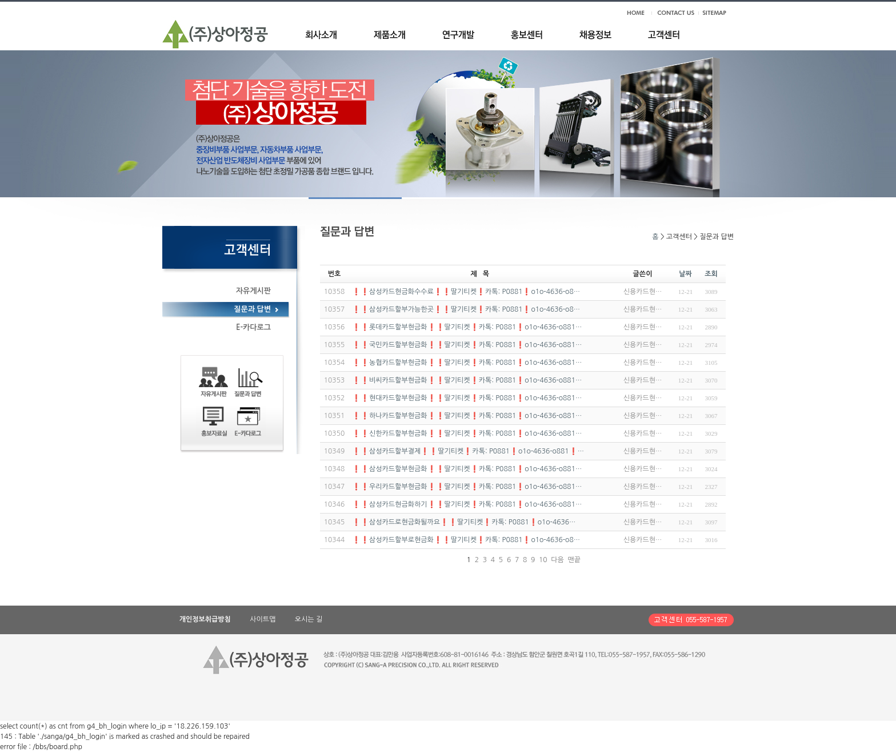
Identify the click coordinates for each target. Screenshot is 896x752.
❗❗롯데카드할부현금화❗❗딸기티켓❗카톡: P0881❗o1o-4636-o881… (467, 327)
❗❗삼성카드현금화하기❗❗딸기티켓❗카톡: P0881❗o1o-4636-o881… (467, 504)
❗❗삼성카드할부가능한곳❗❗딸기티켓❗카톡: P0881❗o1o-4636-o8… (466, 309)
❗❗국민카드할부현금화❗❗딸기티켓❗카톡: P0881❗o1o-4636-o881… (467, 344)
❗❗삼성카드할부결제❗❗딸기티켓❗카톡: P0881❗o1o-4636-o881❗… (468, 451)
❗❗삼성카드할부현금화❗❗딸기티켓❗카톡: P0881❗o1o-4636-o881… (467, 468)
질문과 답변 (252, 309)
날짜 (685, 273)
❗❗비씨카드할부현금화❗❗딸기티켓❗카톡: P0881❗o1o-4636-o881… (467, 380)
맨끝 (574, 559)
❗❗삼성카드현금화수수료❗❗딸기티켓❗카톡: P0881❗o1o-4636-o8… (466, 291)
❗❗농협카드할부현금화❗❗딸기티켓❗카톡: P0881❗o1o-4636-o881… (467, 362)
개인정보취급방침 (205, 619)
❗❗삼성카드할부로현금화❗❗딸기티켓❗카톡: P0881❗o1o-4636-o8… (466, 539)
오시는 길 (308, 619)
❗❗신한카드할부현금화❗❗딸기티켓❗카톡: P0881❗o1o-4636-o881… (467, 433)
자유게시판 (253, 291)
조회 (711, 273)
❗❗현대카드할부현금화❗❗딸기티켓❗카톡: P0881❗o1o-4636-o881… (467, 398)
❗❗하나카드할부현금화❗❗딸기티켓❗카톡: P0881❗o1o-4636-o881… (467, 415)
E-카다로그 (253, 327)
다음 (557, 559)
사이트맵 (262, 619)
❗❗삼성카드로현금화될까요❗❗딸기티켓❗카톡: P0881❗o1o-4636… (463, 522)
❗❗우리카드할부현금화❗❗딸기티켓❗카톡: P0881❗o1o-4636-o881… (467, 486)
